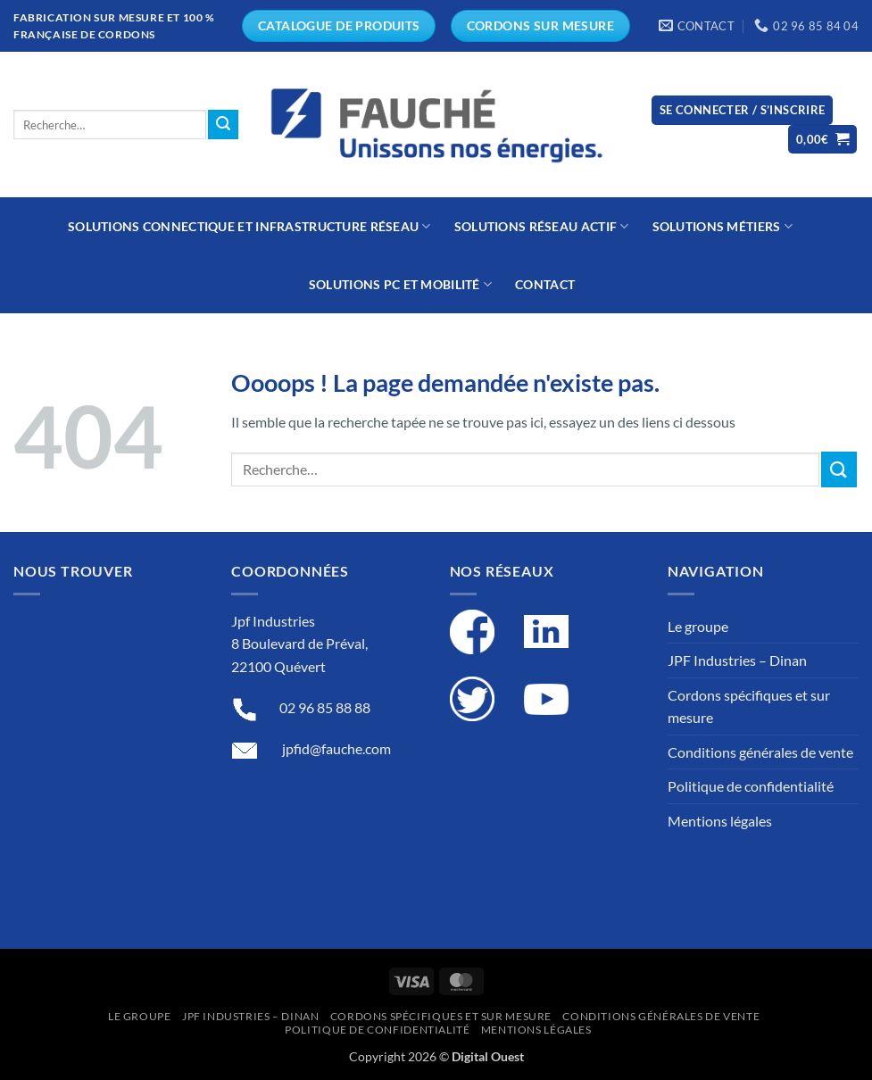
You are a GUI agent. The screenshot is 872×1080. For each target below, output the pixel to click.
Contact (545, 284)
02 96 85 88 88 (324, 707)
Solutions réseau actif (541, 226)
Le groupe (698, 626)
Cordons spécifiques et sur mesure (749, 706)
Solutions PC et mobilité (400, 284)
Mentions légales (720, 820)
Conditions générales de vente (760, 752)
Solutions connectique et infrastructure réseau (249, 226)
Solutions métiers (722, 226)
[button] (743, 110)
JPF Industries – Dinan (737, 660)
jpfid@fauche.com (336, 748)
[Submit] (223, 125)
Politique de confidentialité (751, 785)
